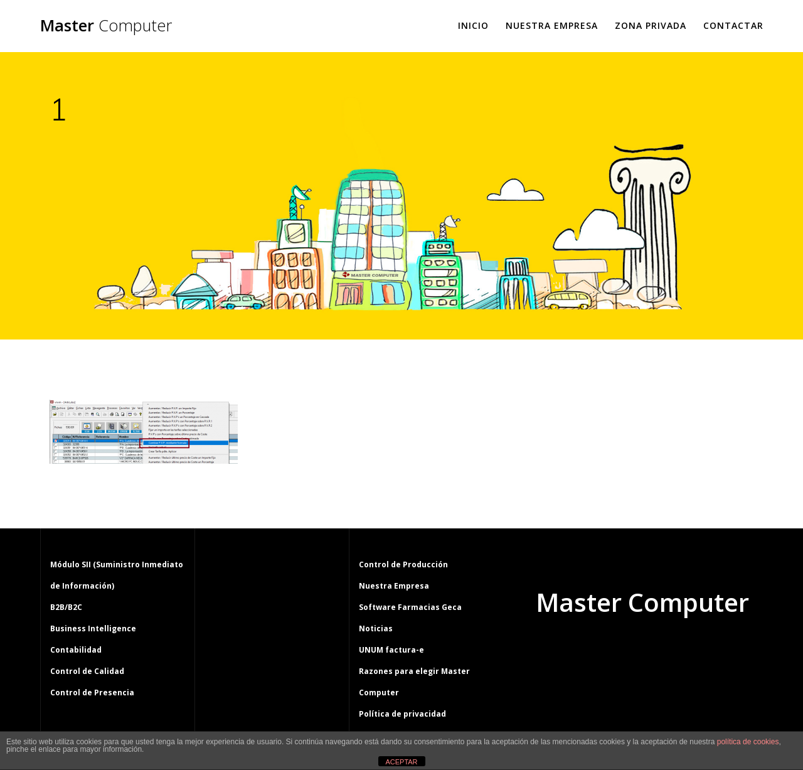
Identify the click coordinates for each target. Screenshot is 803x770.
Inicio (473, 25)
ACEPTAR (401, 762)
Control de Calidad (87, 671)
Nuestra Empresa (552, 25)
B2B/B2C (66, 607)
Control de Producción (403, 564)
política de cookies (748, 741)
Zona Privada (650, 25)
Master (106, 26)
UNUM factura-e (391, 649)
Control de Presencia (92, 692)
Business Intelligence (93, 628)
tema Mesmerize (678, 650)
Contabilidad (76, 649)
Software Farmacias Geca (410, 607)
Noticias (376, 628)
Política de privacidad (402, 714)
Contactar (733, 25)
